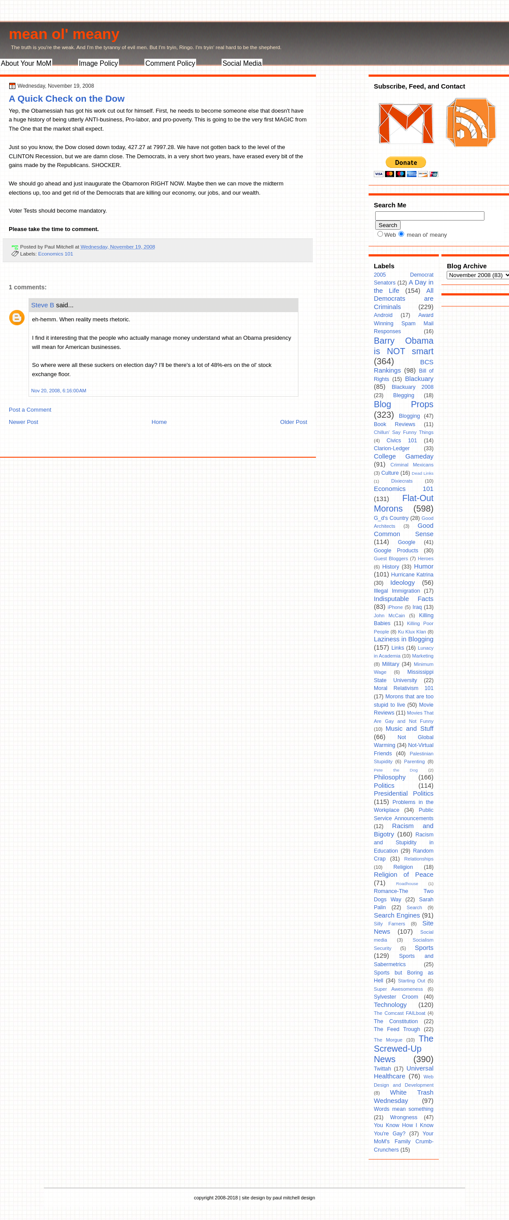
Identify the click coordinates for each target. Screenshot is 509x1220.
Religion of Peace (404, 874)
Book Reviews (394, 424)
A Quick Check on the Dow (67, 98)
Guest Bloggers (391, 558)
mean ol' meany (64, 33)
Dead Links (423, 473)
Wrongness (403, 1117)
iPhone (395, 607)
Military (390, 664)
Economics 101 (55, 253)
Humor (424, 566)
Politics (384, 785)
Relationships (419, 858)
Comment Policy (170, 63)
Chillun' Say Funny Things (404, 432)
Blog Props (404, 404)
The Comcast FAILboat (399, 1013)
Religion (403, 867)
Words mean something (404, 1109)
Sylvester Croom (396, 997)
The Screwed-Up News (404, 1049)
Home (159, 422)
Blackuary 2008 (413, 387)
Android (383, 315)
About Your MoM (26, 63)
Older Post (293, 422)
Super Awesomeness (398, 989)
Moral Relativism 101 (404, 688)
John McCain (389, 615)
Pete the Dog (396, 770)
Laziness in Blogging (404, 639)
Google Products (396, 551)
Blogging (409, 416)
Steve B (42, 305)
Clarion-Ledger (392, 448)
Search (414, 907)
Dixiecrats (402, 481)
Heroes (426, 558)
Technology (390, 1004)
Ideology (402, 582)
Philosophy (389, 777)
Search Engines (397, 915)
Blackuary (419, 378)
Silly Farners (389, 923)
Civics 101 (402, 440)
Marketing (423, 655)
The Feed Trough (397, 1029)
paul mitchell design (293, 1197)
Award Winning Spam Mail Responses (404, 323)
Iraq (417, 607)
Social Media (242, 63)
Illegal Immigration (397, 591)
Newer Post (23, 422)
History (390, 567)
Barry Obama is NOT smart (404, 346)
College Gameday (404, 456)
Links (397, 648)
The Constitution (396, 1021)
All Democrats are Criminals (404, 298)
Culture (390, 473)
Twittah (382, 1069)
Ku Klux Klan (412, 631)
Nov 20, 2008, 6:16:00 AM (58, 390)
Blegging (403, 395)
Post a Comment (30, 409)
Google (407, 542)
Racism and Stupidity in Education (404, 843)
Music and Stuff (410, 728)
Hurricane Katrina (412, 575)
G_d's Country (391, 518)
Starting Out (411, 980)
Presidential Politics (404, 793)
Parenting (414, 761)
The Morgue (388, 1039)
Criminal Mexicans (412, 464)
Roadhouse (407, 883)
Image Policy (98, 63)
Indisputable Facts (404, 598)
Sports (424, 947)
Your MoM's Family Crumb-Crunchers (404, 1142)
